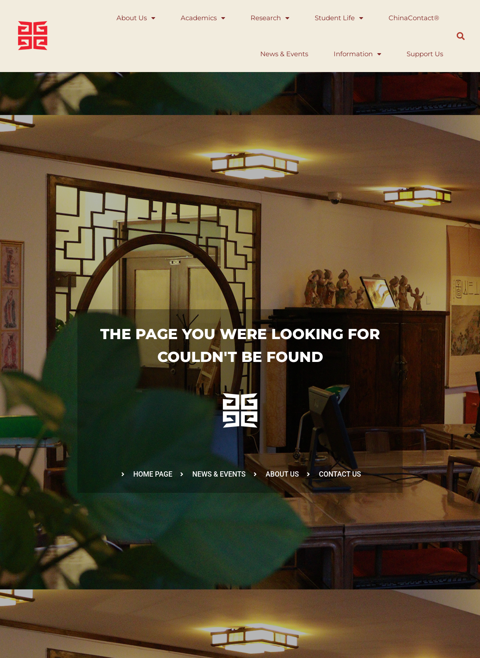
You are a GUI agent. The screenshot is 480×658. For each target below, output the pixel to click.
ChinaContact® (414, 18)
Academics (203, 18)
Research (270, 18)
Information (357, 54)
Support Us (425, 54)
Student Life (339, 18)
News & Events (284, 54)
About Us (135, 18)
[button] (460, 36)
